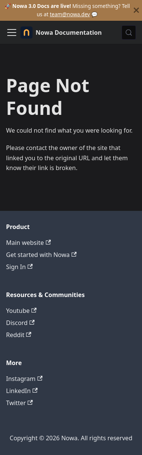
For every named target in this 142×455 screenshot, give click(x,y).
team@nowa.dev (70, 14)
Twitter (19, 403)
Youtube (21, 310)
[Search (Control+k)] (129, 32)
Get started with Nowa (41, 255)
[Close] (136, 10)
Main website (28, 242)
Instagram (24, 379)
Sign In (19, 267)
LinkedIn (21, 391)
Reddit (18, 335)
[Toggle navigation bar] (11, 32)
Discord (20, 323)
